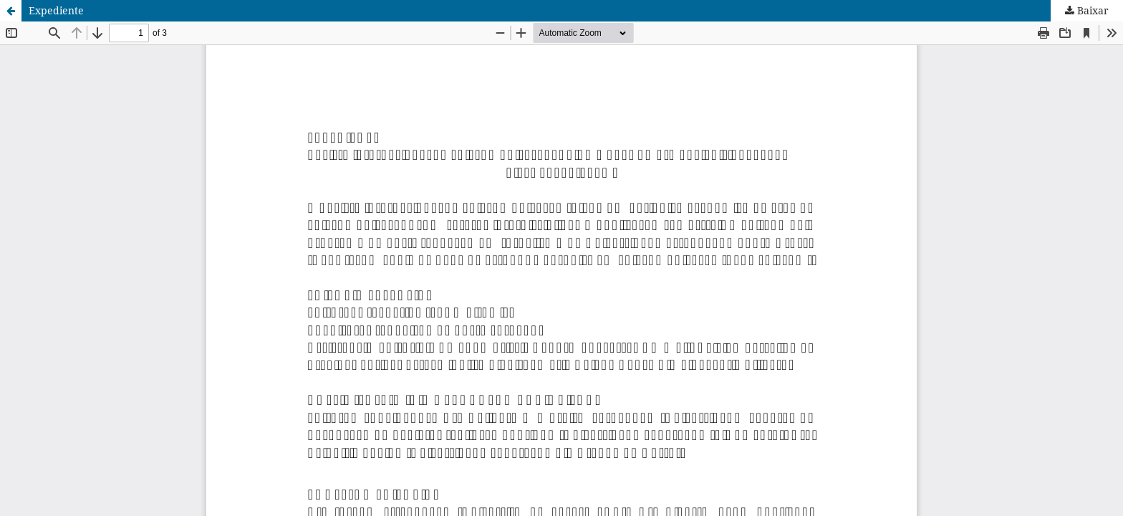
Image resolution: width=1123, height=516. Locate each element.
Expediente (56, 10)
